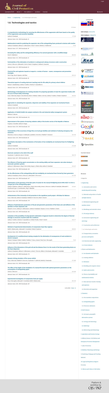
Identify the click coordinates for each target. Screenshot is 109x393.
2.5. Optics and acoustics (88, 270)
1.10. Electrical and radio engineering (91, 241)
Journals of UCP (9, 12)
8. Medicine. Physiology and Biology (90, 350)
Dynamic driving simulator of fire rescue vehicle (22, 258)
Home (9, 17)
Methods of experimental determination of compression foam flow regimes (30, 227)
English (88, 23)
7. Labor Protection (86, 345)
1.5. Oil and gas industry (88, 213)
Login (102, 1)
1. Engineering (16, 17)
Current (45, 12)
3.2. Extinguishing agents (88, 301)
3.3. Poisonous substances (88, 306)
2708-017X (93, 35)
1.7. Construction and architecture (90, 225)
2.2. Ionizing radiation (87, 257)
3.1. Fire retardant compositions (90, 297)
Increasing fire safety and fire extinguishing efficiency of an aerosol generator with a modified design (37, 52)
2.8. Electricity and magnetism (89, 289)
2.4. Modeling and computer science (91, 266)
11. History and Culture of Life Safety (90, 369)
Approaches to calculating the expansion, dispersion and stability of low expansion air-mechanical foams (38, 103)
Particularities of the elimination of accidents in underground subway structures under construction (37, 62)
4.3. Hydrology (85, 326)
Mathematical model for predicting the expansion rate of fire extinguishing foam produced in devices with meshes (41, 43)
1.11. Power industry (87, 245)
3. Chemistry (84, 293)
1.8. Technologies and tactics (90, 229)
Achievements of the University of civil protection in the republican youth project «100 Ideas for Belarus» (39, 195)
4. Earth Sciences (85, 310)
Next (72, 288)
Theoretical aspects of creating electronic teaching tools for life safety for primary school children (36, 82)
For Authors (27, 12)
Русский (82, 23)
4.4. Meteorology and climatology (90, 330)
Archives (37, 12)
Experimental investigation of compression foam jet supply (25, 278)
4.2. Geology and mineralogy (89, 321)
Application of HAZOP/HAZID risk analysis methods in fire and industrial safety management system (37, 112)
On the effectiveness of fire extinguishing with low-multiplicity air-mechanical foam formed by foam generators (41, 173)
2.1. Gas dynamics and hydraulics (90, 253)
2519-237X (92, 32)
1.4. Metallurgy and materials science (91, 209)
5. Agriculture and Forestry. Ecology (90, 334)
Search (100, 12)
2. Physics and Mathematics (88, 249)
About (19, 12)
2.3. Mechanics (85, 261)
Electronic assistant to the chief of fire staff (20, 153)
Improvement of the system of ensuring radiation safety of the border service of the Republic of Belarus (38, 121)
